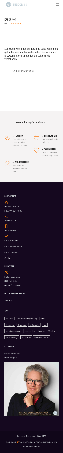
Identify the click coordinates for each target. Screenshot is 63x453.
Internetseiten (30, 331)
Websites (51, 331)
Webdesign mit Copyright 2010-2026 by (21, 442)
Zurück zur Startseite (23, 71)
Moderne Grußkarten (41, 337)
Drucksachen (26, 337)
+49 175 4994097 (10, 230)
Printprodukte (34, 325)
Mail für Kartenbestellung (13, 246)
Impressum (21, 436)
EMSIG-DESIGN (41, 442)
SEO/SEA (43, 318)
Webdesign (9, 318)
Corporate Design (12, 337)
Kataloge (41, 331)
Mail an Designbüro (11, 240)
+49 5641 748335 (10, 220)
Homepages (10, 325)
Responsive (22, 325)
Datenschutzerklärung (34, 436)
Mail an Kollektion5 (11, 252)
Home (6, 24)
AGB (44, 436)
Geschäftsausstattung (13, 331)
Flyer (44, 325)
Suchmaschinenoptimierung (27, 318)
